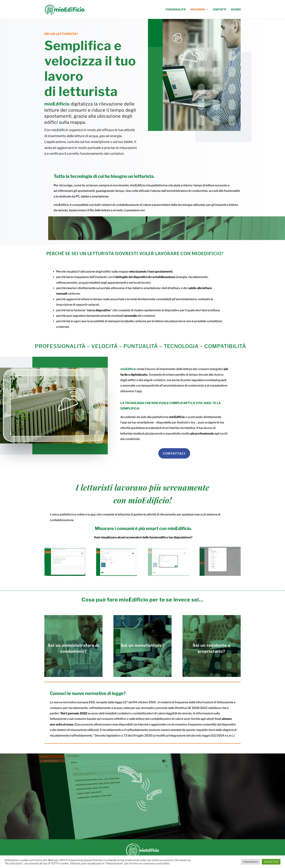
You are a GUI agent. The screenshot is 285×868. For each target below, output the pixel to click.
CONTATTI (219, 9)
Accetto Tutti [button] (271, 861)
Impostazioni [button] (250, 861)
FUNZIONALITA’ (176, 9)
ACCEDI (236, 9)
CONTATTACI (174, 453)
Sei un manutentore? (142, 645)
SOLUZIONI (197, 9)
